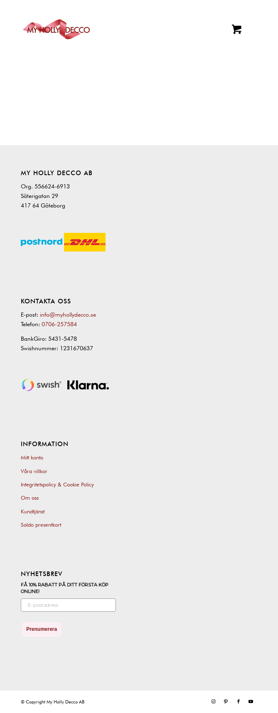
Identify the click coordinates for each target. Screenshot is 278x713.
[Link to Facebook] (238, 701)
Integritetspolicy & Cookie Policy (57, 484)
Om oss (30, 497)
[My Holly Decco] (56, 29)
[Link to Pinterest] (226, 701)
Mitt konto (32, 457)
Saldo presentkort (41, 524)
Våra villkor (34, 471)
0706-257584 (59, 324)
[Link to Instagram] (213, 701)
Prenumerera (41, 629)
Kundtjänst (32, 511)
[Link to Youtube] (251, 701)
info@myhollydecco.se (68, 314)
